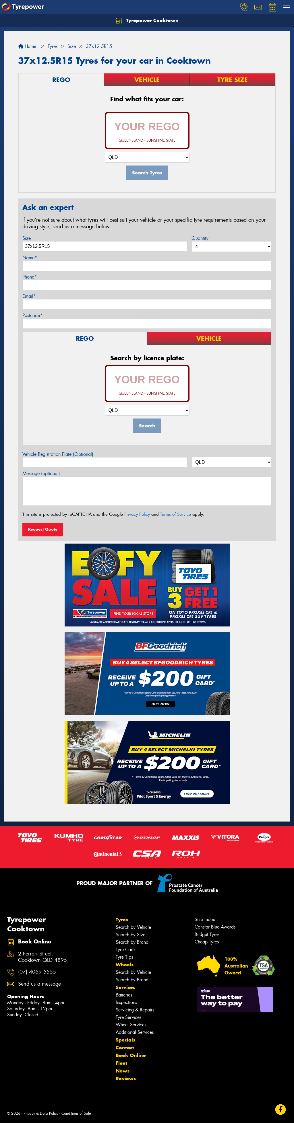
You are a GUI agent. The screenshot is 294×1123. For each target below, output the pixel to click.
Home (27, 46)
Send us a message (39, 984)
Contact (125, 1047)
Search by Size (130, 935)
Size (26, 238)
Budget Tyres (207, 934)
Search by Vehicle (133, 927)
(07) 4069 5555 (37, 972)
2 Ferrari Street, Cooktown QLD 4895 (42, 957)
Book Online (131, 1055)
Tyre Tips (124, 957)
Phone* (29, 277)
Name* (29, 258)
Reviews (126, 1078)
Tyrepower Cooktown (147, 20)
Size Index (205, 919)
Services (125, 987)
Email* (29, 296)
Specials (125, 1040)
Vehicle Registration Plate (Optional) (57, 454)
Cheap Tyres (207, 942)
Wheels (125, 965)
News (122, 1071)
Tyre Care (125, 950)
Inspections (126, 1002)
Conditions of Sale (76, 1113)
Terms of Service (175, 514)
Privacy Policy (137, 514)
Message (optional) (41, 473)
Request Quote (42, 529)
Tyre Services (128, 1017)
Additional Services (135, 1032)
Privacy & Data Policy (41, 1113)
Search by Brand (132, 942)
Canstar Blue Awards (215, 927)
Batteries (124, 995)
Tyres (122, 919)
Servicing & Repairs (135, 1010)
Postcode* (32, 315)
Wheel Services (131, 1025)
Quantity (200, 238)
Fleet (121, 1063)
